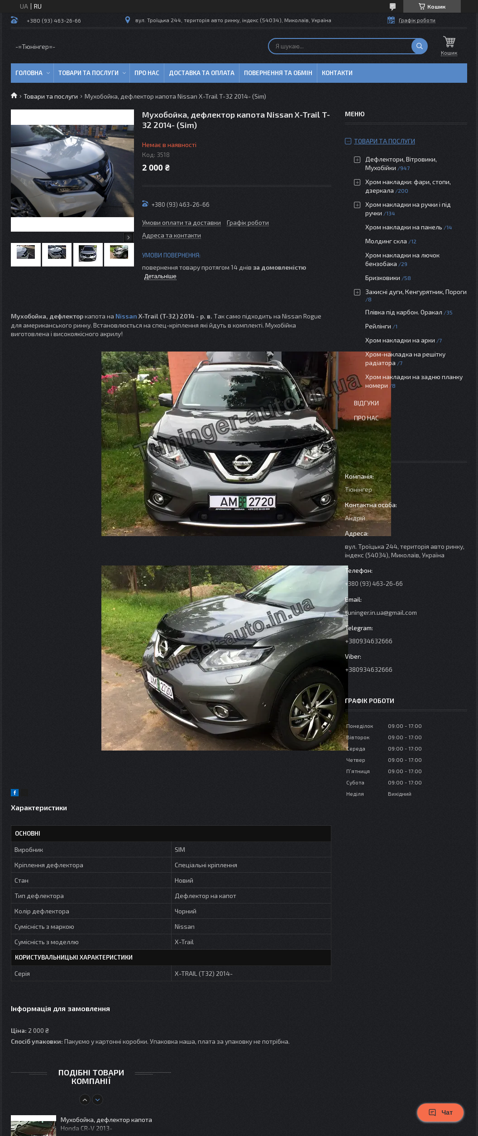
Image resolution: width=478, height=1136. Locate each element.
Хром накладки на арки (400, 340)
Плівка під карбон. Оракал (403, 312)
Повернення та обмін (278, 72)
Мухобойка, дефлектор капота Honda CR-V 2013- (106, 1124)
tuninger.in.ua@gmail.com (381, 612)
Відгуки (366, 403)
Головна (29, 72)
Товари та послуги (88, 72)
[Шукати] (419, 46)
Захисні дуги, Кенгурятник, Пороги (416, 291)
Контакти (337, 72)
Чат (440, 1112)
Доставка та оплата (201, 72)
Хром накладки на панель (403, 227)
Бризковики (382, 277)
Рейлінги (378, 326)
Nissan (126, 316)
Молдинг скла (386, 241)
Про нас (146, 72)
